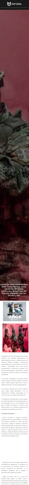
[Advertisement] (14, 448)
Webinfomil (12, 298)
